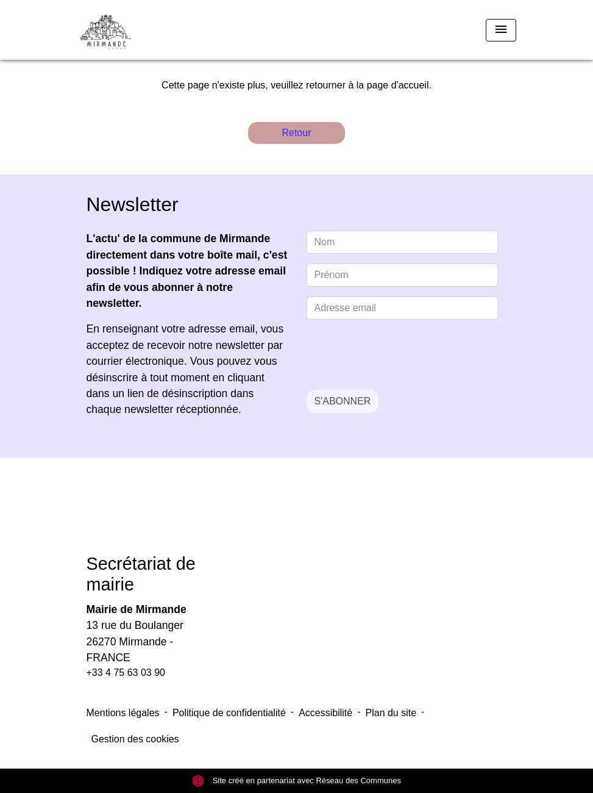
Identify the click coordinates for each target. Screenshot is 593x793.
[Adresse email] (402, 308)
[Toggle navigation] (501, 30)
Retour (296, 132)
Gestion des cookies (135, 739)
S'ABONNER (342, 401)
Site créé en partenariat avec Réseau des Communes (296, 780)
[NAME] (402, 242)
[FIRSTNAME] (402, 275)
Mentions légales (123, 713)
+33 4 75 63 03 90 (126, 672)
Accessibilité (325, 713)
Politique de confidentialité (229, 713)
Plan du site (391, 713)
